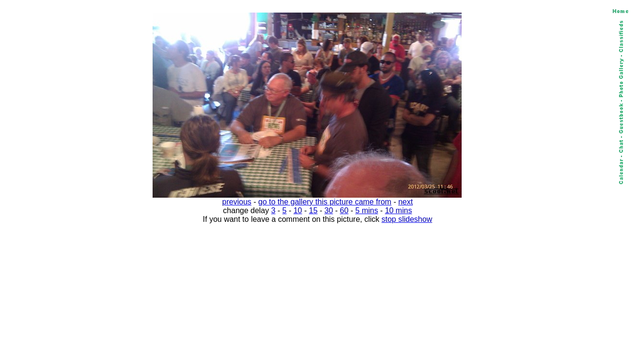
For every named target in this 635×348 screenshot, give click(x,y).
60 (344, 210)
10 (298, 210)
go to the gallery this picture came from (325, 202)
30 (329, 210)
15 (313, 210)
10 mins (398, 210)
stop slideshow (406, 219)
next (405, 202)
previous (236, 202)
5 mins (366, 210)
